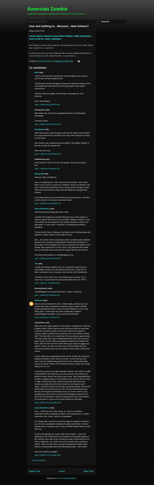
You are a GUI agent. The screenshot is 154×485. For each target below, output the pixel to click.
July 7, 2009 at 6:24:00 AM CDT (47, 169)
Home (62, 471)
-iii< (36, 264)
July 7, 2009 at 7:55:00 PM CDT (47, 283)
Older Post (88, 471)
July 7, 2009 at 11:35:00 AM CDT (48, 203)
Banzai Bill (39, 174)
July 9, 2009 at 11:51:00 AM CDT (48, 455)
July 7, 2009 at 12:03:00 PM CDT (48, 258)
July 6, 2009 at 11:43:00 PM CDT (48, 154)
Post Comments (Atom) (67, 478)
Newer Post (34, 471)
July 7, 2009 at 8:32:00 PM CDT (47, 295)
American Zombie (47, 9)
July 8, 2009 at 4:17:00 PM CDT (47, 317)
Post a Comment (39, 460)
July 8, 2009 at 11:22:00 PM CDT (48, 403)
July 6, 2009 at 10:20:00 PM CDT (48, 124)
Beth (36, 72)
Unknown (39, 300)
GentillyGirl (39, 129)
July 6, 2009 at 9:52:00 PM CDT (47, 104)
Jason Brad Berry (42, 209)
